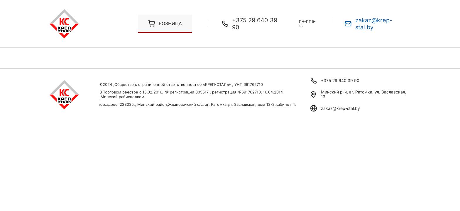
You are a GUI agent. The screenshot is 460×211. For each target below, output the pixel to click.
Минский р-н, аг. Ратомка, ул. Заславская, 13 (363, 94)
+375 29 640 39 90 (254, 24)
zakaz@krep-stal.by (373, 24)
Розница (170, 23)
